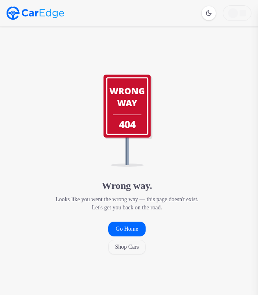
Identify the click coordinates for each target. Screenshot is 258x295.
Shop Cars (127, 247)
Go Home (127, 229)
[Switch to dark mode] (208, 13)
